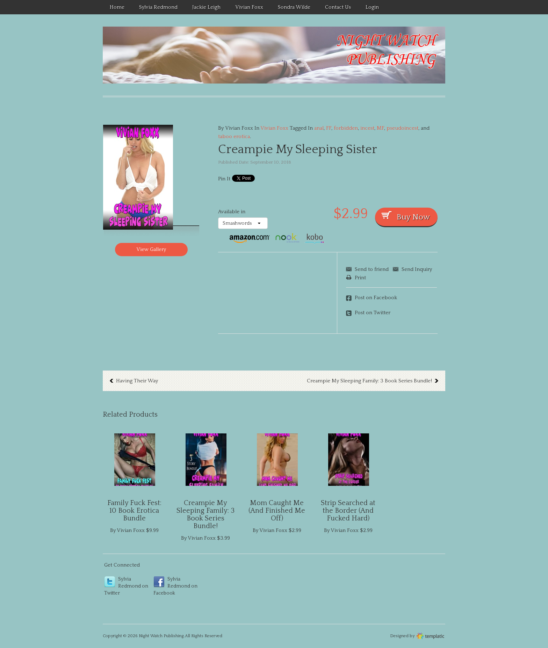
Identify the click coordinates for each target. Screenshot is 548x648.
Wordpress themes (430, 635)
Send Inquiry (417, 269)
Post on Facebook (376, 298)
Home (117, 7)
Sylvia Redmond (158, 7)
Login (372, 7)
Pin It (224, 179)
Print (356, 278)
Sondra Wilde (294, 7)
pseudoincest (402, 128)
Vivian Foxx (249, 7)
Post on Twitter (372, 313)
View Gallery (151, 249)
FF (328, 128)
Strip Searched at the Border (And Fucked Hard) (348, 510)
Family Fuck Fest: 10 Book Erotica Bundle (134, 510)
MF (380, 128)
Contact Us (338, 7)
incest (367, 128)
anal (319, 128)
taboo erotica (234, 136)
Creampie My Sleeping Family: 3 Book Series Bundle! (369, 381)
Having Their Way (137, 381)
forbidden (346, 128)
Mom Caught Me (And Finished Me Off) (276, 510)
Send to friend (372, 269)
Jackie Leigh (206, 7)
